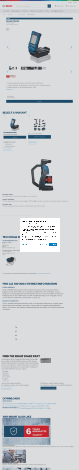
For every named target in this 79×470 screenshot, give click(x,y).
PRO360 (69, 2)
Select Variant (32, 142)
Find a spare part (20, 345)
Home (4, 14)
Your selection (8, 149)
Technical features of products (43, 273)
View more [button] (9, 89)
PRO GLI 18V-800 (31, 14)
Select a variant (10, 96)
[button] (71, 47)
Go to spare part (6, 388)
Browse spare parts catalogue (48, 388)
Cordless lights (22, 14)
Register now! (38, 227)
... (15, 14)
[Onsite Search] (49, 6)
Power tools (10, 14)
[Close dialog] (7, 29)
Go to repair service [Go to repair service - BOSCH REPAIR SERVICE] (8, 467)
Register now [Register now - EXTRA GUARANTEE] (6, 449)
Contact (75, 2)
